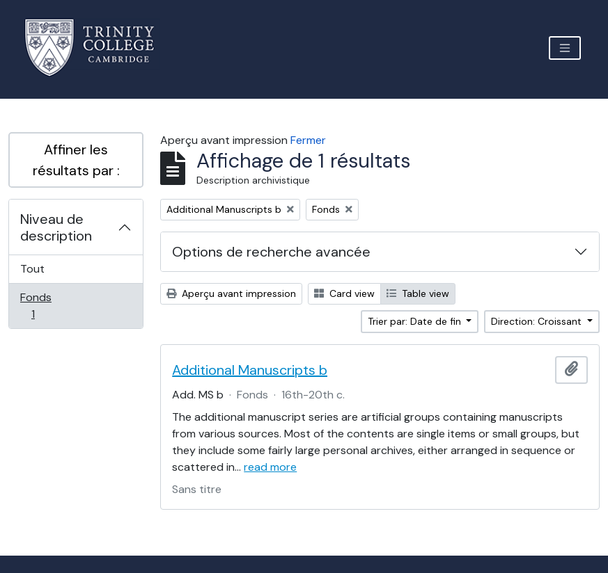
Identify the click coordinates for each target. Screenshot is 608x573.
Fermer (308, 140)
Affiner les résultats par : (76, 159)
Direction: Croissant (537, 321)
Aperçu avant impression (231, 293)
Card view (344, 293)
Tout (32, 268)
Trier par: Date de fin (416, 321)
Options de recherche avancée (271, 252)
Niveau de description (56, 227)
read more (270, 467)
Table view (418, 293)
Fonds (48, 306)
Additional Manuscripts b (249, 370)
